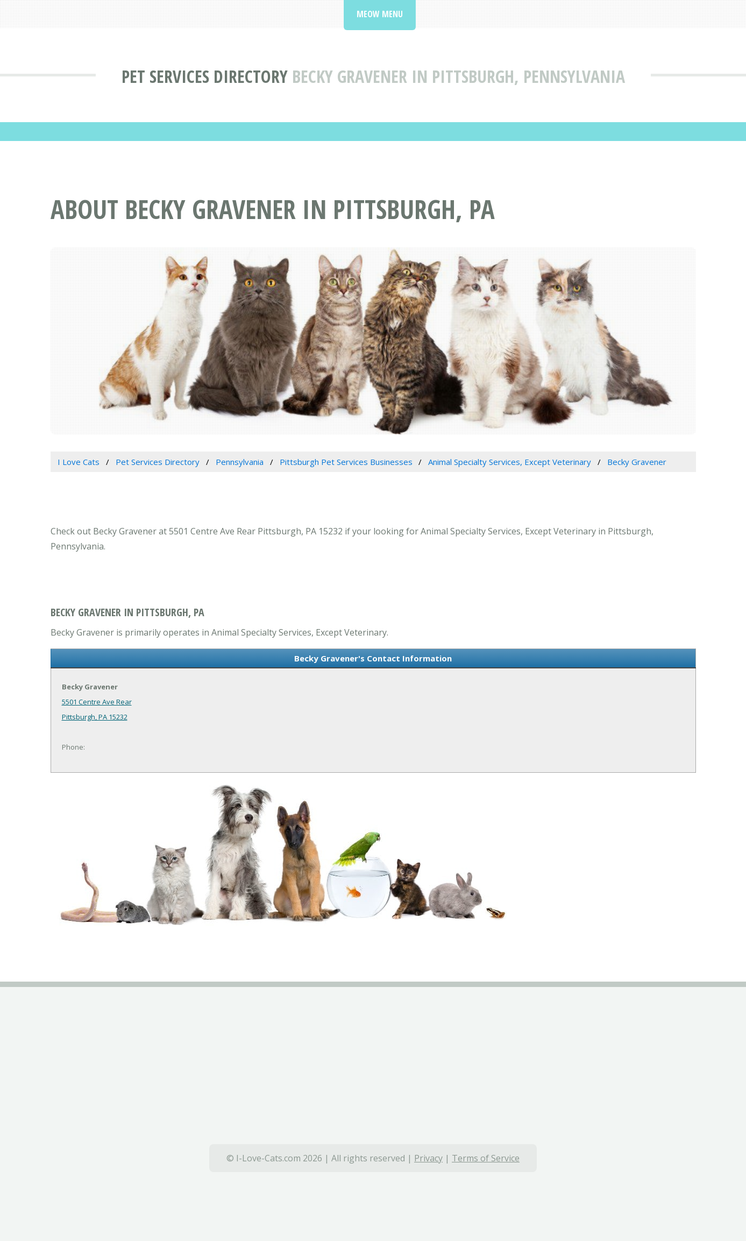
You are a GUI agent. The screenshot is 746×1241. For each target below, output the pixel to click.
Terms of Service (486, 1158)
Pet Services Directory (205, 76)
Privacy (428, 1158)
